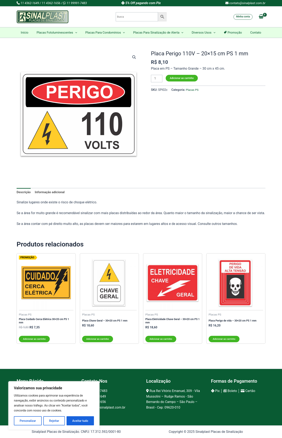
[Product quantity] (157, 79)
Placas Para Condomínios (107, 32)
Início (30, 32)
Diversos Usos (201, 32)
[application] (79, 32)
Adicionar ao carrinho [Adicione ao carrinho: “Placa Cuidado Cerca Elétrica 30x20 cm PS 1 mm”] (35, 340)
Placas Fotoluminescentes (61, 32)
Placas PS (192, 90)
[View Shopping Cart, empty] (261, 17)
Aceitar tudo (80, 420)
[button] (134, 57)
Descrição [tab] (24, 192)
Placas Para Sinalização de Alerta (158, 32)
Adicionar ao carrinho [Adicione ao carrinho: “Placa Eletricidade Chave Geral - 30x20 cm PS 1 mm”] (161, 340)
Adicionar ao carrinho (182, 78)
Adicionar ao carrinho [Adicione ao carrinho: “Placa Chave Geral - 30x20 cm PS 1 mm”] (98, 340)
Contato (249, 32)
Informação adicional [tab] (51, 192)
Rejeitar (54, 420)
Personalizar (28, 420)
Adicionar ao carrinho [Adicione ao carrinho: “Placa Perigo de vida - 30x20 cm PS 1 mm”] (225, 340)
